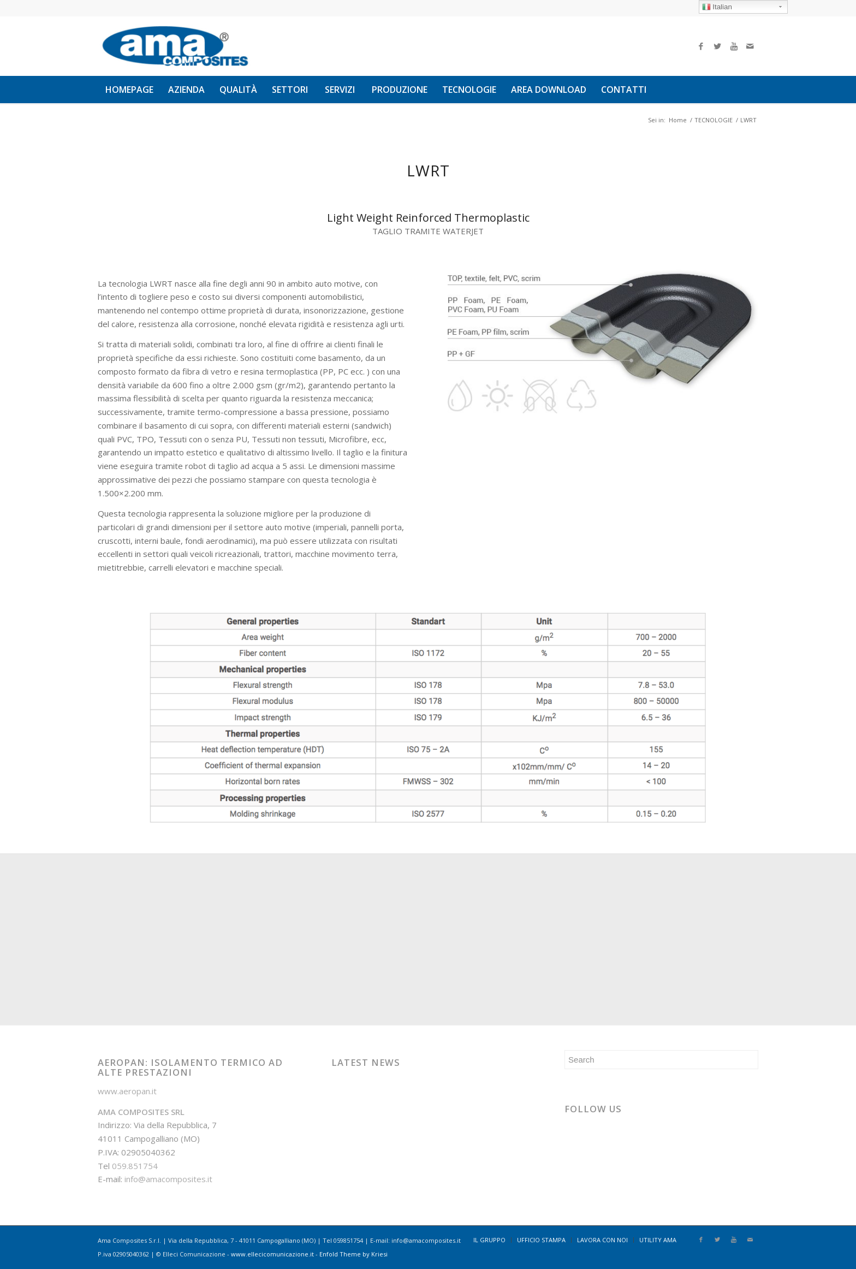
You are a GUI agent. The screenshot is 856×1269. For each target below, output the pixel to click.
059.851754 (135, 1165)
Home (678, 120)
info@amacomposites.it (168, 1178)
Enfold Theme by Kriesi (353, 1254)
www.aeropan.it (127, 1091)
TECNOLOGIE (713, 120)
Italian (717, 7)
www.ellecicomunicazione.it (272, 1254)
